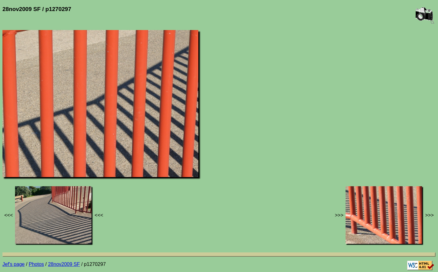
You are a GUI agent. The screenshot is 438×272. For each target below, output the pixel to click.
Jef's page (13, 264)
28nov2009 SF (64, 264)
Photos (36, 264)
